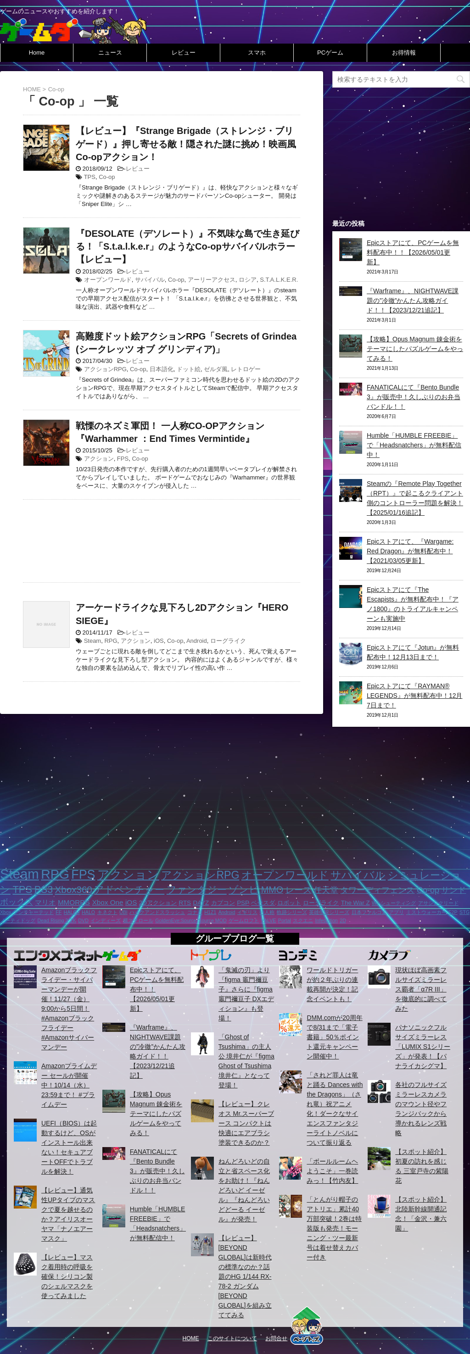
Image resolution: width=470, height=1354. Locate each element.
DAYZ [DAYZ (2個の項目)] (201, 902)
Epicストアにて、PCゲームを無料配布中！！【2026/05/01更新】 (413, 252)
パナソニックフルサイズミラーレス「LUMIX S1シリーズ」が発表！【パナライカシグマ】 (422, 1047)
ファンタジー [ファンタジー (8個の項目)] (197, 889)
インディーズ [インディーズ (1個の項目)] (105, 920)
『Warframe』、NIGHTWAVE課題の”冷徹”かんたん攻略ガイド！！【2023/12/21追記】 (413, 300)
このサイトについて (232, 1338)
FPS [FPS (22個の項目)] (83, 874)
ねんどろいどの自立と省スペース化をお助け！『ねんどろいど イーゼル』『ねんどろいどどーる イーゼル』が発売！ (244, 1190)
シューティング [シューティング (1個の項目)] (398, 903)
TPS (89, 176)
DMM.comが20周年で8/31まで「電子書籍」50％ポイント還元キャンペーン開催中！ (334, 1037)
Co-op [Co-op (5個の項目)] (428, 890)
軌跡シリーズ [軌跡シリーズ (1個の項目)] (292, 912)
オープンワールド (108, 279)
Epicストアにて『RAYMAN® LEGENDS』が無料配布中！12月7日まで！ (414, 695)
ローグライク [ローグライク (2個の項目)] (321, 902)
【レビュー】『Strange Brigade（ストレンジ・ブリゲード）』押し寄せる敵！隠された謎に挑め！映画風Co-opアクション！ (186, 144)
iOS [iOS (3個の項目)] (131, 902)
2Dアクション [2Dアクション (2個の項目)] (158, 902)
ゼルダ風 (216, 369)
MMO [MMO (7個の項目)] (272, 890)
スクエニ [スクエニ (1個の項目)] (303, 920)
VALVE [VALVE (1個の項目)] (268, 920)
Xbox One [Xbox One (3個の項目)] (107, 902)
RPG (110, 640)
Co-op (107, 176)
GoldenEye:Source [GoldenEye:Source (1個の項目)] (175, 920)
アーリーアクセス (211, 279)
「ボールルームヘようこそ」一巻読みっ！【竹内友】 (332, 1171)
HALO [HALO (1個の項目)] (88, 912)
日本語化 (161, 369)
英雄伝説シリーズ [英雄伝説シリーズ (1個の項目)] (329, 912)
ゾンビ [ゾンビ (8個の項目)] (244, 889)
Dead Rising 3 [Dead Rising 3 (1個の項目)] (52, 920)
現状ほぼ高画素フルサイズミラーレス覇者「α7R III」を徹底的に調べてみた (421, 989)
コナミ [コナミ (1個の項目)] (194, 912)
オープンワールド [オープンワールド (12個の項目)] (285, 875)
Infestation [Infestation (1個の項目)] (326, 920)
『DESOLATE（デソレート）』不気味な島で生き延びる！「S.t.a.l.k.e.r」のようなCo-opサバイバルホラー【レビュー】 (187, 246)
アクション (99, 458)
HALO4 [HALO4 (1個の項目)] (72, 912)
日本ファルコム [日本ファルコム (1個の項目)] (369, 912)
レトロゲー (246, 369)
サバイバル (150, 279)
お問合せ (276, 1338)
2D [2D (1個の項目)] (343, 920)
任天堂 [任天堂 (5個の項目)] (325, 890)
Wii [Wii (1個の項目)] (375, 903)
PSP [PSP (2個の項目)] (243, 902)
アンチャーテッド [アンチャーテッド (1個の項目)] (33, 912)
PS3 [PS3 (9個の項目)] (43, 889)
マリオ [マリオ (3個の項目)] (45, 902)
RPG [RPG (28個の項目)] (55, 874)
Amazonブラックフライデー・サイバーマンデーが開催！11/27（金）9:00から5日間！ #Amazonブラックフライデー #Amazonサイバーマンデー (69, 1008)
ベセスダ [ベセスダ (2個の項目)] (263, 902)
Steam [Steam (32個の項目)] (19, 873)
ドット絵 (189, 369)
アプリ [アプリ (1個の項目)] (396, 912)
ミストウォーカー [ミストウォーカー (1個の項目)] (426, 912)
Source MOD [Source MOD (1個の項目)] (212, 920)
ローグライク (228, 640)
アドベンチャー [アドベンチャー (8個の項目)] (129, 889)
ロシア (248, 279)
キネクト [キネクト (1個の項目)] (107, 912)
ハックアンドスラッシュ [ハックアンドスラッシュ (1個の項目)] (157, 912)
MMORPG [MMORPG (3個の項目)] (74, 902)
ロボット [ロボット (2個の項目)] (289, 902)
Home (37, 52)
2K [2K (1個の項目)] (73, 920)
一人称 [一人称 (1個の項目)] (266, 912)
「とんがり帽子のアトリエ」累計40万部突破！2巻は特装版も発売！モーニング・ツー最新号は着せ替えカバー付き (334, 1228)
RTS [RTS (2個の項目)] (185, 902)
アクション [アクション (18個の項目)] (128, 874)
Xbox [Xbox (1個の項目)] (5, 912)
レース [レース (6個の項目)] (298, 890)
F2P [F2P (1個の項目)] (453, 912)
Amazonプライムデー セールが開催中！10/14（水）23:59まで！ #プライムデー (69, 1085)
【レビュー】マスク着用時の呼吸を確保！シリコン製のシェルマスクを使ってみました (67, 1276)
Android (196, 640)
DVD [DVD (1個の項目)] (83, 920)
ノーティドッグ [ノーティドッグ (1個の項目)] (17, 920)
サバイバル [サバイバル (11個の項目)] (358, 875)
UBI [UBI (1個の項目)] (123, 912)
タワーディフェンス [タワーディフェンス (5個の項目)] (377, 890)
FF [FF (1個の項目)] (59, 912)
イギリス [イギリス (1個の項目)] (247, 912)
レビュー (184, 52)
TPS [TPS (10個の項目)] (22, 889)
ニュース (110, 52)
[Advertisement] (161, 539)
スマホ (257, 52)
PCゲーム (330, 52)
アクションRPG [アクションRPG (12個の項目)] (200, 875)
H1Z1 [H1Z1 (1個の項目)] (210, 912)
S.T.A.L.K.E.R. (279, 279)
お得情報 (404, 52)
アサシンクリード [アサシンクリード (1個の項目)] (438, 903)
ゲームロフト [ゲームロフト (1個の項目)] (244, 920)
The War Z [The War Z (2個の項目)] (355, 902)
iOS (159, 640)
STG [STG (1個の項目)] (464, 912)
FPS (123, 458)
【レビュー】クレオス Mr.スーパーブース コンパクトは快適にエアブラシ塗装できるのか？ (246, 1123)
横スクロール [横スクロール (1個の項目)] (138, 920)
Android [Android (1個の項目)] (226, 912)
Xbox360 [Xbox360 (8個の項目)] (73, 889)
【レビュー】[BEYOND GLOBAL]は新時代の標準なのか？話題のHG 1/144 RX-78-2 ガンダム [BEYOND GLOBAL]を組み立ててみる (245, 1276)
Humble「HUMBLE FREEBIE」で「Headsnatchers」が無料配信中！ (414, 445)
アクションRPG (105, 369)
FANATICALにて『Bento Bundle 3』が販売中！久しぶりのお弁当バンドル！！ (413, 397)
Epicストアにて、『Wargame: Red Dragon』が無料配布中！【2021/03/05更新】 (410, 551)
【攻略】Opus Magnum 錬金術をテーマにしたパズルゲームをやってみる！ (415, 348)
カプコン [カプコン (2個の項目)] (223, 902)
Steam (92, 640)
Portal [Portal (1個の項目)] (284, 920)
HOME (191, 1338)
